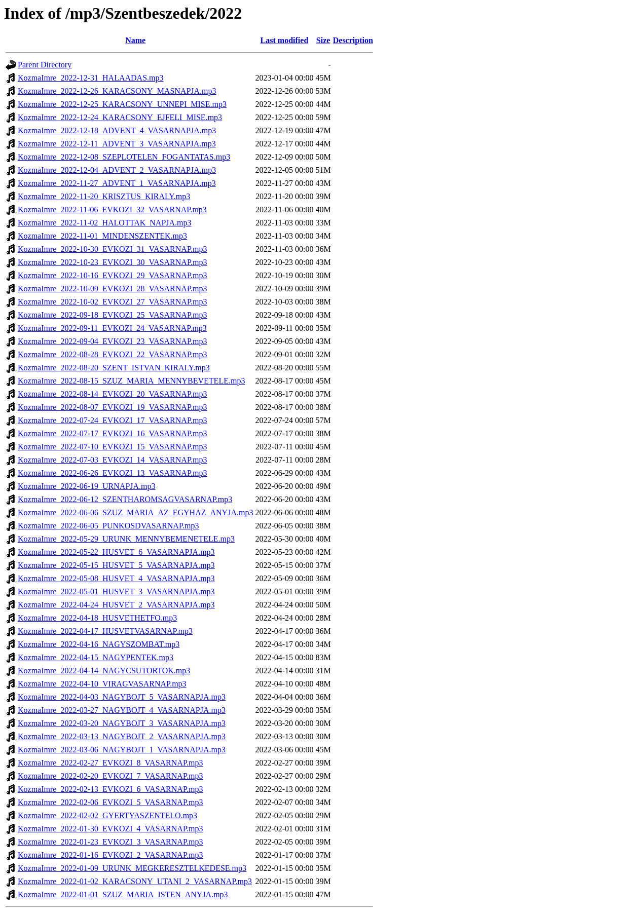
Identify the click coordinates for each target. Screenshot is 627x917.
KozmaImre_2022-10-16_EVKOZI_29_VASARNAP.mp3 (112, 275)
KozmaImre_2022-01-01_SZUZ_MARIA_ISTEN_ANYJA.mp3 (123, 894)
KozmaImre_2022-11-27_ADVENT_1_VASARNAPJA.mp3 (117, 183)
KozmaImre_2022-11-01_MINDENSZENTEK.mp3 (102, 236)
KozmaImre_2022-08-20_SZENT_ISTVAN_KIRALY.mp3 (114, 367)
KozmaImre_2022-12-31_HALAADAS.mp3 (91, 77)
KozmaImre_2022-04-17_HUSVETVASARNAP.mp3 (105, 631)
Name (135, 40)
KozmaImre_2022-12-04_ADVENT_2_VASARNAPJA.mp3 (117, 170)
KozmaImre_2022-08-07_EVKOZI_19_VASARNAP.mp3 (112, 407)
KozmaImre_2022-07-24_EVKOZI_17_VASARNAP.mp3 (112, 420)
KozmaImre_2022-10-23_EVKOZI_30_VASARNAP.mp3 (112, 262)
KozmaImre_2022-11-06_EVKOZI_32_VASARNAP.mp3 (112, 209)
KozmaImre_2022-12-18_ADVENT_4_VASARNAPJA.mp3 (117, 130)
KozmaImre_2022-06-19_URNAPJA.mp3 (87, 486)
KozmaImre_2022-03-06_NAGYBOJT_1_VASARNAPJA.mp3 (122, 749)
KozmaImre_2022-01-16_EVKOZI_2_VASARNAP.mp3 (110, 855)
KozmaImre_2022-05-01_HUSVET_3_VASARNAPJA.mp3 (116, 591)
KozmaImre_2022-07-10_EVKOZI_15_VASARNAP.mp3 (112, 446)
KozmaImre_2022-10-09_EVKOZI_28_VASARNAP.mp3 (112, 288)
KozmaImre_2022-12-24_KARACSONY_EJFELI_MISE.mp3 (120, 117)
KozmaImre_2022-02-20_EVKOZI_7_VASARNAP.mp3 (110, 776)
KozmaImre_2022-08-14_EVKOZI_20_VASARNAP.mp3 (112, 394)
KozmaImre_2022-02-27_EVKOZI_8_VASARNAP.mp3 (110, 762)
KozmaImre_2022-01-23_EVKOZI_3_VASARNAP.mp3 (110, 841)
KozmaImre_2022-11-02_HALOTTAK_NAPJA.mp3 (105, 222)
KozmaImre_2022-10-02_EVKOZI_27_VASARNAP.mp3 (112, 301)
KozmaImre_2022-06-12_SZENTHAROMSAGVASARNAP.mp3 (125, 499)
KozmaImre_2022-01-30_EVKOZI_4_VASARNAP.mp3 (110, 828)
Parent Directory (44, 64)
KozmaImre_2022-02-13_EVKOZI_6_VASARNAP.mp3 (110, 789)
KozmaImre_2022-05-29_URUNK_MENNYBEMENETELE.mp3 (126, 538)
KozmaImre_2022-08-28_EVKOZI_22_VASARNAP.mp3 (112, 354)
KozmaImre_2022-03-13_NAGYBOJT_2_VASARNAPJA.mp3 (122, 736)
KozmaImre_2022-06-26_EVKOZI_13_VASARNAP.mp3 (112, 473)
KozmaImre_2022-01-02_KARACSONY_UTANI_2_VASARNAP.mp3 (135, 881)
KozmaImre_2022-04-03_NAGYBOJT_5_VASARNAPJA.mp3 (122, 697)
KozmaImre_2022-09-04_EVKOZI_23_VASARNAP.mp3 (112, 341)
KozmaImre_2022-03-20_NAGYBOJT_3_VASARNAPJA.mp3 (122, 723)
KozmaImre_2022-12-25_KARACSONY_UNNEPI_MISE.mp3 (122, 104)
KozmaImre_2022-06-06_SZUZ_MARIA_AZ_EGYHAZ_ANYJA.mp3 (135, 512)
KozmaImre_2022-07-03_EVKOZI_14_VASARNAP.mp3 (112, 459)
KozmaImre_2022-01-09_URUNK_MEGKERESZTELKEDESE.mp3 (132, 868)
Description (353, 40)
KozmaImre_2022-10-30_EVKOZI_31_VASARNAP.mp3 (112, 249)
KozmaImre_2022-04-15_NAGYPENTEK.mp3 (95, 657)
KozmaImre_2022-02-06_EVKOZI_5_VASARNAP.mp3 (110, 802)
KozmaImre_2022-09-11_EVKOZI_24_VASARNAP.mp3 (112, 328)
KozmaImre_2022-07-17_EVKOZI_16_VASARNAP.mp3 (112, 433)
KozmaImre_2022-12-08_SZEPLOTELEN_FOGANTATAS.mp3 (124, 156)
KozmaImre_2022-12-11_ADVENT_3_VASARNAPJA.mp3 (117, 143)
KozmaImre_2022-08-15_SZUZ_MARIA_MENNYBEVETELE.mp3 (131, 380)
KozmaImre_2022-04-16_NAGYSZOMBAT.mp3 (98, 644)
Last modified (285, 40)
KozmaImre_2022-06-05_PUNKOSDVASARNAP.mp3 (108, 525)
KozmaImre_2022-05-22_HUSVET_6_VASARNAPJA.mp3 (116, 552)
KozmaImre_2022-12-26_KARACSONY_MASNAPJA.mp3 (117, 91)
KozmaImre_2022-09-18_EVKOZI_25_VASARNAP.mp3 (112, 315)
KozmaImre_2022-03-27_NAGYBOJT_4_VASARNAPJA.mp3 (122, 710)
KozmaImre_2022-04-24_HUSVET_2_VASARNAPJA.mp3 (116, 604)
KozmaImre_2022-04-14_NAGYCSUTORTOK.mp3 (104, 670)
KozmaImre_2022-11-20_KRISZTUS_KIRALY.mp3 (104, 196)
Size (323, 40)
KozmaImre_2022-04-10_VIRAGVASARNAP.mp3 (102, 683)
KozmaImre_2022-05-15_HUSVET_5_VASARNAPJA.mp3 (116, 565)
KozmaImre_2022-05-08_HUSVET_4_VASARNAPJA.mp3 (116, 578)
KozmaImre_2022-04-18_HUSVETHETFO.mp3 (97, 618)
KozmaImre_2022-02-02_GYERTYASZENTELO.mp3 (107, 815)
